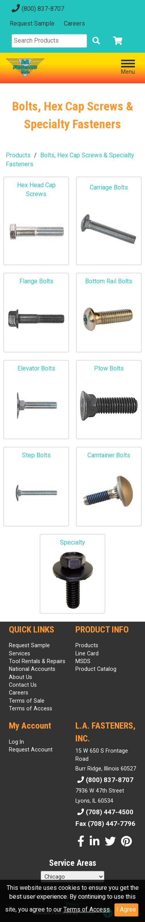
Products (18, 155)
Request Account (31, 749)
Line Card (87, 653)
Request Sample (32, 23)
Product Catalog (95, 669)
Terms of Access (86, 909)
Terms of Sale (26, 701)
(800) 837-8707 (37, 8)
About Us (20, 677)
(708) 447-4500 (104, 812)
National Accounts (32, 669)
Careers (74, 23)
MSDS (82, 661)
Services (19, 653)
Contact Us (23, 685)
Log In (16, 742)
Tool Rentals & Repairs (37, 661)
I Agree (126, 909)
